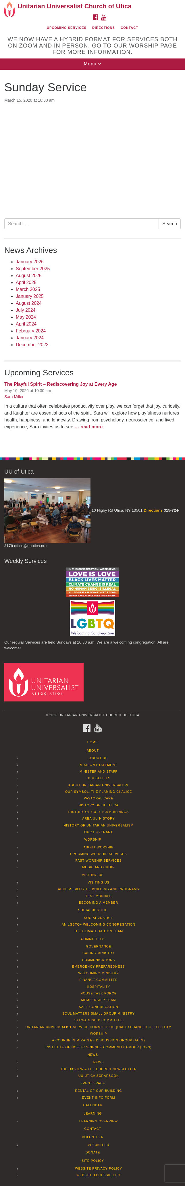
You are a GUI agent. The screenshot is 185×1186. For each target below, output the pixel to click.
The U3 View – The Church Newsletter (98, 1069)
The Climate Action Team (98, 931)
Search (169, 223)
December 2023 (32, 344)
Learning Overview (98, 1121)
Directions (103, 27)
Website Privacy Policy (98, 1168)
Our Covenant (98, 832)
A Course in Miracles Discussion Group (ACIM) (98, 1040)
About (93, 750)
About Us (98, 758)
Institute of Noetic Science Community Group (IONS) (98, 1047)
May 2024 (26, 317)
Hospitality (98, 986)
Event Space (92, 1083)
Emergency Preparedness (98, 966)
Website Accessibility (98, 1175)
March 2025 (28, 289)
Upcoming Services (66, 27)
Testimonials (98, 896)
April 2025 (26, 282)
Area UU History (98, 818)
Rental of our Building (98, 1090)
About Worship (98, 847)
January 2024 (30, 337)
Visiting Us (93, 875)
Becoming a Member (98, 902)
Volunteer (92, 1137)
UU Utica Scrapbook (98, 1075)
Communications (98, 960)
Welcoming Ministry (98, 973)
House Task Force (98, 993)
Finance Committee (99, 979)
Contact (129, 27)
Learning (93, 1113)
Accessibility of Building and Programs (98, 889)
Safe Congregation (98, 1007)
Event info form (98, 1097)
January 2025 (30, 296)
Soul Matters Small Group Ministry (98, 1013)
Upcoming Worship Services (98, 854)
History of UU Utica (98, 805)
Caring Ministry (98, 953)
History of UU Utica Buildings (98, 812)
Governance (98, 946)
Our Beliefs (99, 778)
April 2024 (26, 323)
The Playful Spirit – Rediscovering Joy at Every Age (60, 384)
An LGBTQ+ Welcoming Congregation (98, 924)
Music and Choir (98, 867)
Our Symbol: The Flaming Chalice (98, 791)
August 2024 (29, 303)
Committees (93, 939)
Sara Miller (14, 396)
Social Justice (92, 910)
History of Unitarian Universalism (98, 825)
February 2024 (31, 330)
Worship (92, 839)
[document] (92, 260)
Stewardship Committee (98, 1020)
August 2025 (29, 275)
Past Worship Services (98, 860)
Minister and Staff (98, 771)
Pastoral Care (98, 798)
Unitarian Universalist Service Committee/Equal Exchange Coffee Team (99, 1027)
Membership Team (98, 1000)
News (93, 1054)
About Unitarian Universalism (98, 785)
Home (92, 742)
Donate (93, 1152)
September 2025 (33, 268)
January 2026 (30, 261)
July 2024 (26, 310)
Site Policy (93, 1160)
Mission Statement (98, 765)
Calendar (92, 1105)
